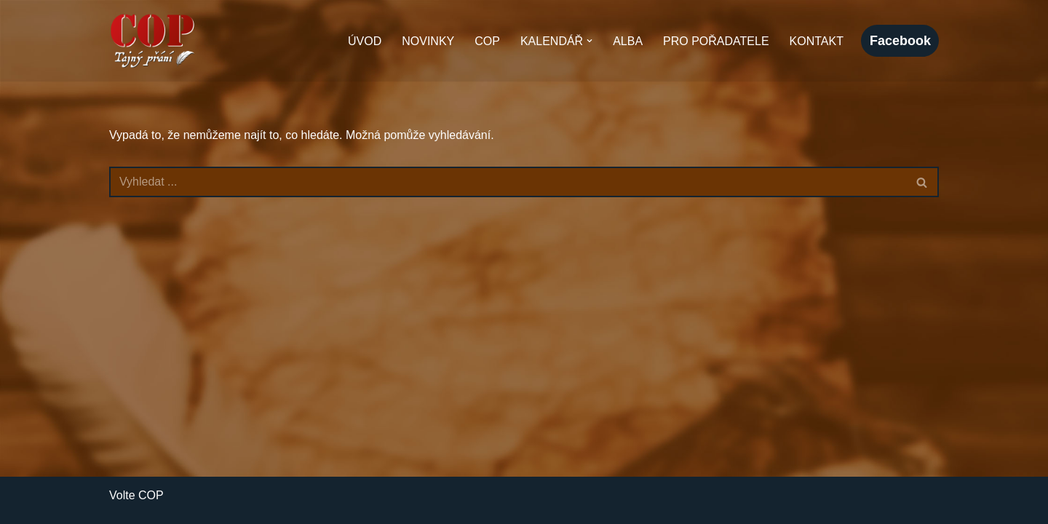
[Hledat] (507, 182)
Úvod (364, 41)
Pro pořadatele (716, 41)
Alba (628, 41)
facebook (900, 40)
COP (487, 41)
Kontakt (816, 41)
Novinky (428, 41)
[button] (589, 41)
